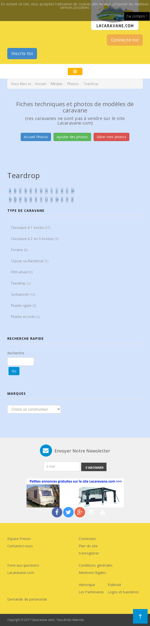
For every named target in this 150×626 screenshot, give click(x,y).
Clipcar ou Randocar (30, 261)
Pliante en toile (25, 316)
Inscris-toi (22, 53)
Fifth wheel (22, 272)
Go (14, 371)
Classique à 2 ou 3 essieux (35, 238)
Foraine (19, 249)
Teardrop (21, 283)
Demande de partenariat (27, 599)
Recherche (15, 353)
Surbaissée (23, 294)
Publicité (114, 584)
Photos (73, 83)
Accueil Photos (36, 137)
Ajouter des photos (72, 137)
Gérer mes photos (111, 137)
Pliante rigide (23, 305)
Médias (56, 83)
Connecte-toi (125, 40)
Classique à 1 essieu (30, 227)
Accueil (40, 83)
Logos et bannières (123, 592)
